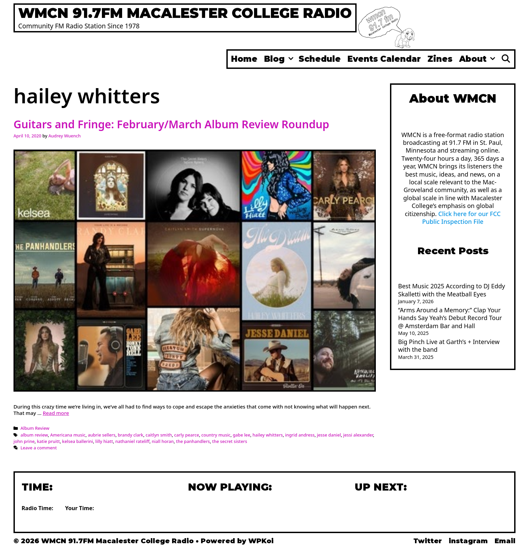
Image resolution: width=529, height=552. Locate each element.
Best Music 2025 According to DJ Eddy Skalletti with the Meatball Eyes (451, 290)
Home (244, 59)
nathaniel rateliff (132, 441)
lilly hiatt (104, 441)
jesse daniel (329, 435)
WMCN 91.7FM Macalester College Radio (185, 12)
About (478, 59)
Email (505, 541)
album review (34, 435)
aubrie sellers (101, 435)
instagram (468, 541)
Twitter (427, 541)
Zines (439, 59)
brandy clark (130, 435)
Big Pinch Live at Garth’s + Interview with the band (449, 345)
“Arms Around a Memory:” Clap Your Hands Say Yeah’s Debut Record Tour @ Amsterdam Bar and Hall (450, 318)
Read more (56, 413)
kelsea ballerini (77, 441)
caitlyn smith (159, 435)
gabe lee (241, 435)
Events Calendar (384, 59)
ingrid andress (299, 435)
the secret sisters (229, 441)
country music (215, 435)
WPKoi (261, 541)
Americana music (68, 435)
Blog (279, 59)
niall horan (163, 441)
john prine (24, 441)
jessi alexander (358, 435)
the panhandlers (193, 441)
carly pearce (186, 435)
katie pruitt (48, 441)
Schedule (320, 59)
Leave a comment (39, 448)
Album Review (35, 428)
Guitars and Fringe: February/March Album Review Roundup (171, 124)
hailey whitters (268, 435)
